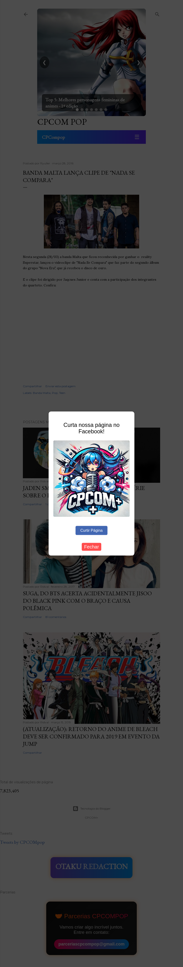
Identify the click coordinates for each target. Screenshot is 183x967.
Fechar (91, 546)
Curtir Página (91, 530)
